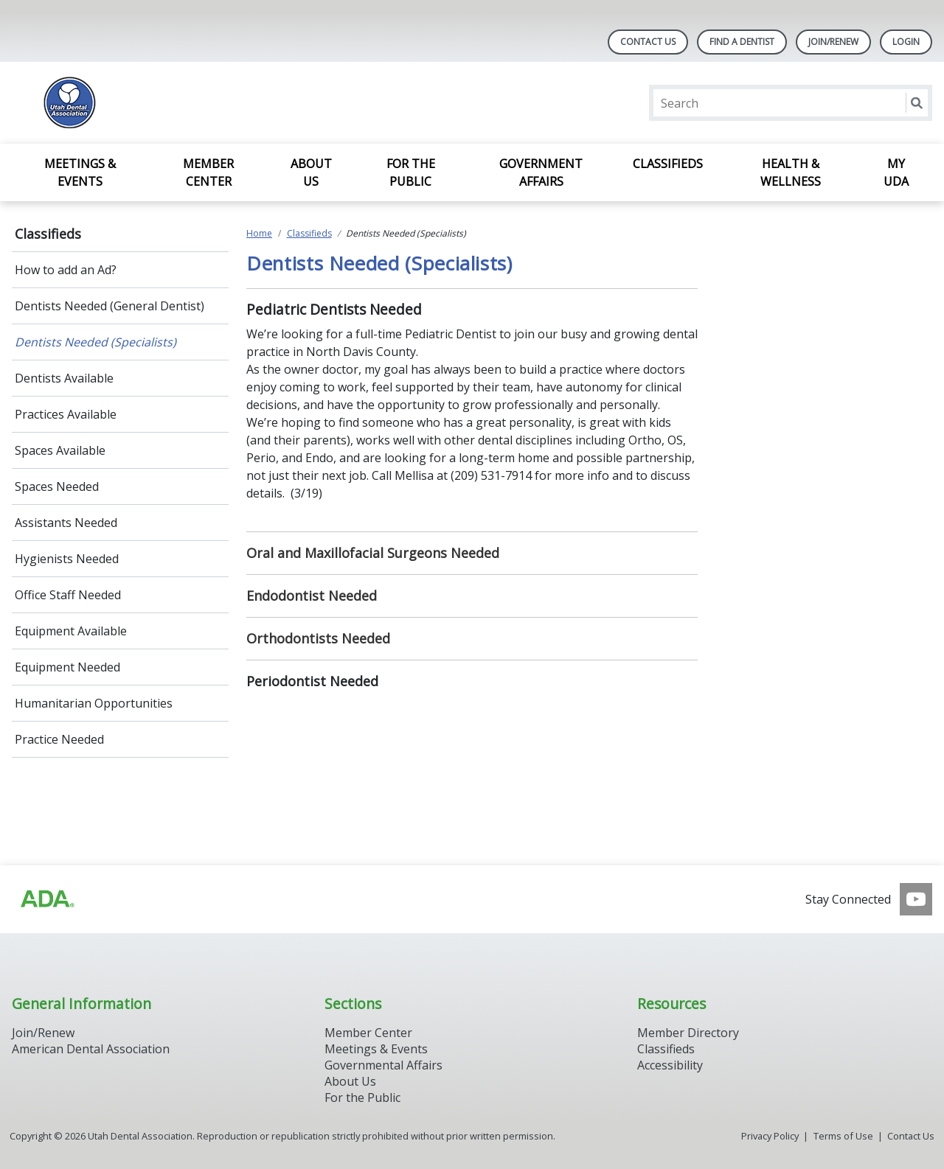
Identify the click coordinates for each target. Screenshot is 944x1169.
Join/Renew (43, 1033)
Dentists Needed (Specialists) (95, 342)
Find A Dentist (741, 41)
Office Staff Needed (68, 595)
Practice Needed (59, 739)
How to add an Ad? (66, 270)
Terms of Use (843, 1135)
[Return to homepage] (202, 103)
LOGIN (906, 41)
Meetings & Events (80, 172)
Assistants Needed (66, 522)
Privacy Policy (770, 1135)
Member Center (208, 172)
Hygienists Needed (67, 559)
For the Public (410, 172)
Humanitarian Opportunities (94, 703)
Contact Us (648, 41)
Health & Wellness (790, 172)
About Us (311, 172)
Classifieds (668, 164)
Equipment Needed (67, 667)
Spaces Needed (57, 486)
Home (259, 233)
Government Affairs (541, 172)
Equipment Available (71, 631)
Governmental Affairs (383, 1065)
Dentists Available (64, 378)
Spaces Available (60, 450)
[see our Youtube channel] (916, 899)
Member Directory (688, 1033)
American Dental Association (91, 1049)
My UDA (896, 172)
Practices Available (66, 414)
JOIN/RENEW (833, 41)
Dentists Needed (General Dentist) (109, 306)
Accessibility (670, 1065)
